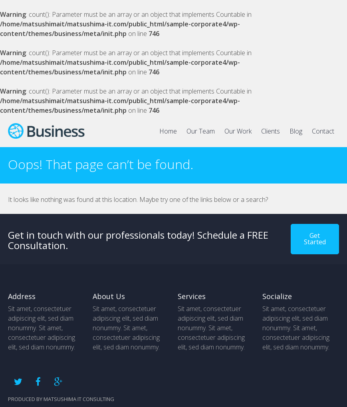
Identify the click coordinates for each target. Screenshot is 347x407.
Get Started (315, 238)
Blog (295, 131)
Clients (270, 131)
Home (168, 131)
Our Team (200, 131)
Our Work (238, 131)
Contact (323, 131)
